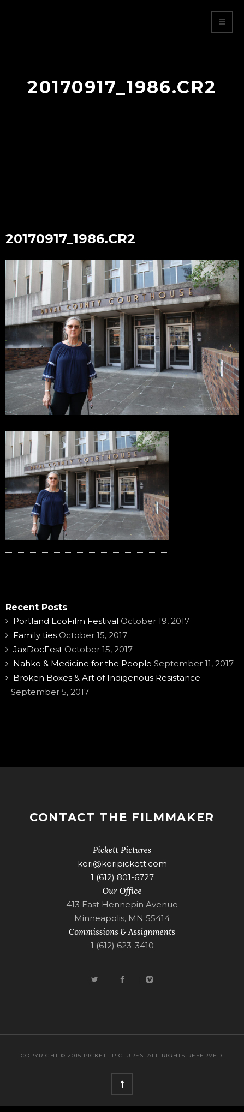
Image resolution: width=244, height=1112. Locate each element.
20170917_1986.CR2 (70, 239)
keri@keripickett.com (122, 863)
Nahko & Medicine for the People (82, 663)
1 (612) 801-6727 (122, 877)
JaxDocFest (37, 649)
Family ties (35, 635)
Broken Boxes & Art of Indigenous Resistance (106, 677)
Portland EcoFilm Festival (65, 621)
